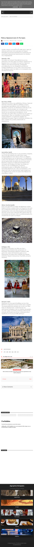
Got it (20, 7)
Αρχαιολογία (17, 497)
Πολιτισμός (17, 516)
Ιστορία (17, 506)
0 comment (19, 40)
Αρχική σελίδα (5, 16)
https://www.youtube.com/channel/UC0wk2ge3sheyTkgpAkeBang (8, 415)
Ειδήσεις (17, 536)
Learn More (15, 7)
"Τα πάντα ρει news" (20, 543)
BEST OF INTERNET (13, 16)
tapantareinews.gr (17, 544)
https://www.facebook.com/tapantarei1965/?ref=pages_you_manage (25, 415)
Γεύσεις (17, 526)
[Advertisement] (17, 27)
